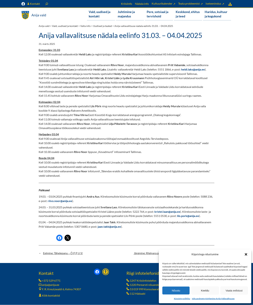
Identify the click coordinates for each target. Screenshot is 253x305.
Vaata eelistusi (234, 290)
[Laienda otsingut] (47, 4)
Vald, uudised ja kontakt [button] (99, 14)
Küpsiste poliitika (182, 298)
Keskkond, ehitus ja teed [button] (188, 14)
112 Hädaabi (137, 293)
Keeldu (205, 290)
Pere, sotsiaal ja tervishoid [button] (157, 14)
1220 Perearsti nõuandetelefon (149, 285)
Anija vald (38, 15)
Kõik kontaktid (51, 295)
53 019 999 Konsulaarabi (145, 289)
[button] (246, 254)
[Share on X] (67, 238)
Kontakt (35, 3)
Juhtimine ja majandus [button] (126, 14)
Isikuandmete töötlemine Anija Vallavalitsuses (213, 298)
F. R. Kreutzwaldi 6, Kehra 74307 (61, 289)
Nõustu (176, 290)
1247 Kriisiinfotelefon (143, 280)
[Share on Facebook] (59, 238)
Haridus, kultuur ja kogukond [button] (216, 14)
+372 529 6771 (51, 280)
